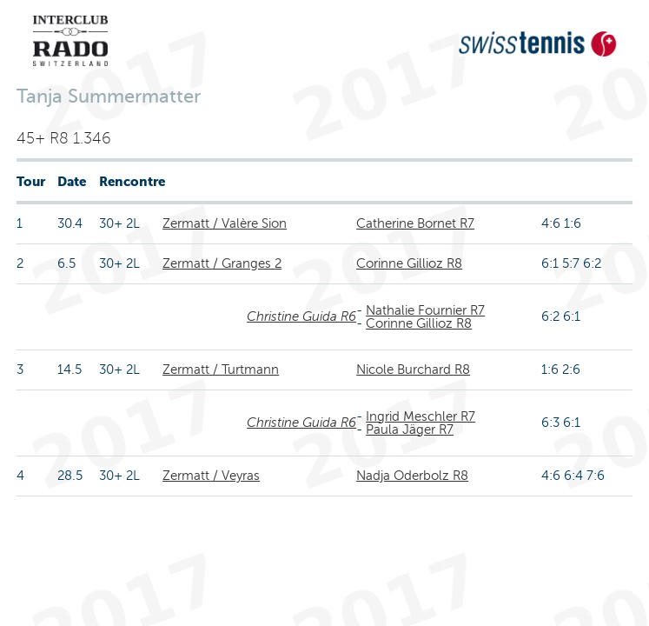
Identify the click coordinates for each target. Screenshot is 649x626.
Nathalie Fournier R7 (425, 310)
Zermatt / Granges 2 (221, 263)
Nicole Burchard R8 (413, 369)
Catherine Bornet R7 (415, 223)
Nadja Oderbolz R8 (412, 476)
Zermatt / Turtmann (220, 369)
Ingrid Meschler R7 (420, 416)
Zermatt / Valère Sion (224, 223)
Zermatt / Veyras (211, 476)
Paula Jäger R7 (410, 429)
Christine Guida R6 (301, 316)
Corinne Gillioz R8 (409, 263)
